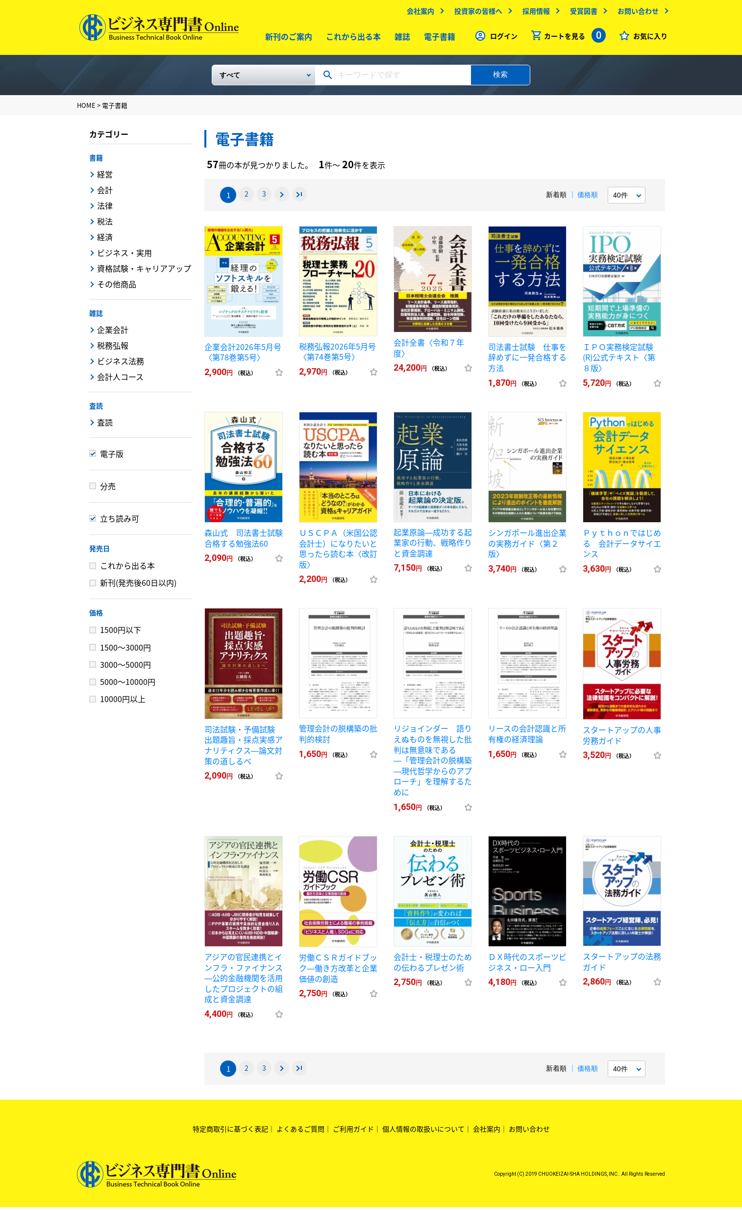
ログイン (501, 38)
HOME (86, 109)
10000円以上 (123, 702)
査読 (96, 409)
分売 (108, 490)
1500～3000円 (125, 651)
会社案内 (418, 13)
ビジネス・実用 (124, 256)
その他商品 (116, 287)
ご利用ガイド (353, 1132)
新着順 (556, 198)
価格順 (587, 198)
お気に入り (648, 38)
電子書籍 (437, 39)
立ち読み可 (119, 522)
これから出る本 (350, 39)
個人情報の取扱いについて (423, 1132)
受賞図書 (581, 13)
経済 (105, 240)
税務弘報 (112, 349)
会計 (105, 193)
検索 (500, 78)
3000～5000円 (125, 668)
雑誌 (400, 39)
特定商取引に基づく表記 (230, 1132)
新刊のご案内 (286, 39)
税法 (105, 225)
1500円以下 (120, 633)
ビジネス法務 (120, 364)
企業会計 (112, 333)
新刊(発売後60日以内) (138, 586)
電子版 (112, 457)
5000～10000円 (127, 685)
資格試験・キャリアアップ (144, 272)
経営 (105, 178)
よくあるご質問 (300, 1132)
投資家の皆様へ (476, 13)
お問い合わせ (635, 13)
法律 (105, 209)
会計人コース (120, 380)
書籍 (96, 161)
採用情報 (533, 13)
